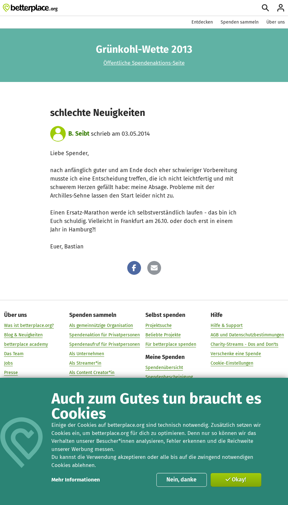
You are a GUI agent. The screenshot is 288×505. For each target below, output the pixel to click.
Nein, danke (181, 479)
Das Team (14, 353)
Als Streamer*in (85, 363)
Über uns (275, 22)
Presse (11, 372)
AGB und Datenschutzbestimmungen (247, 335)
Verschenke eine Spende (236, 353)
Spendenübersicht (164, 367)
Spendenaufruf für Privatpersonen (104, 344)
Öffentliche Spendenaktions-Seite (144, 63)
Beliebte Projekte (163, 335)
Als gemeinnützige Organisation (101, 325)
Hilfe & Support (227, 325)
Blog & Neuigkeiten (23, 335)
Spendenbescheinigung (169, 377)
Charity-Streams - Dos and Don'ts (244, 344)
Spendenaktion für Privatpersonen (104, 335)
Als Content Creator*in (91, 372)
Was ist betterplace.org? (29, 325)
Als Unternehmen (86, 353)
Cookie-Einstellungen (232, 363)
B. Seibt (78, 133)
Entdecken (202, 22)
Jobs (8, 363)
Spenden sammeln (240, 22)
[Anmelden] (281, 8)
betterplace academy (26, 344)
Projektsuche (158, 325)
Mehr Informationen (75, 479)
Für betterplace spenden (170, 344)
